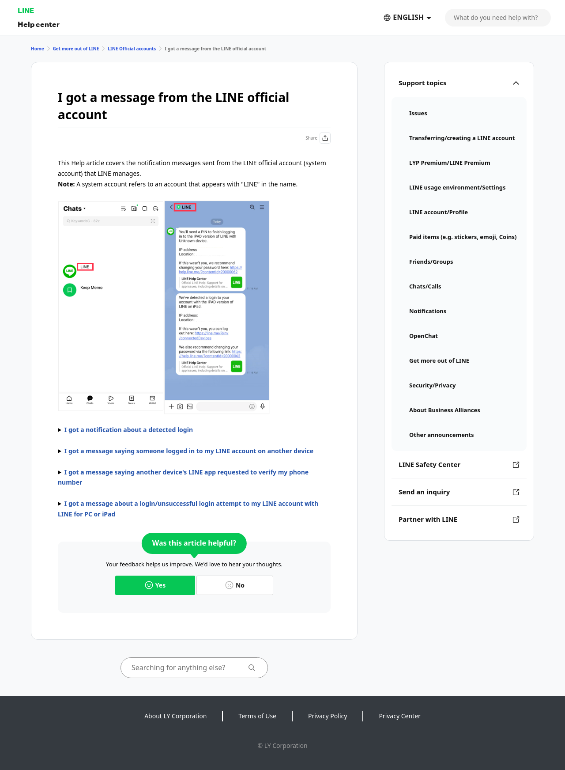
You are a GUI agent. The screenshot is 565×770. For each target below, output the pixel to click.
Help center (39, 24)
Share (318, 138)
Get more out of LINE (76, 49)
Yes (155, 585)
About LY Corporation (175, 716)
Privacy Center (399, 716)
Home (37, 49)
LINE (26, 10)
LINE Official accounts (132, 49)
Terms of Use (257, 716)
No (235, 585)
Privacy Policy (327, 716)
